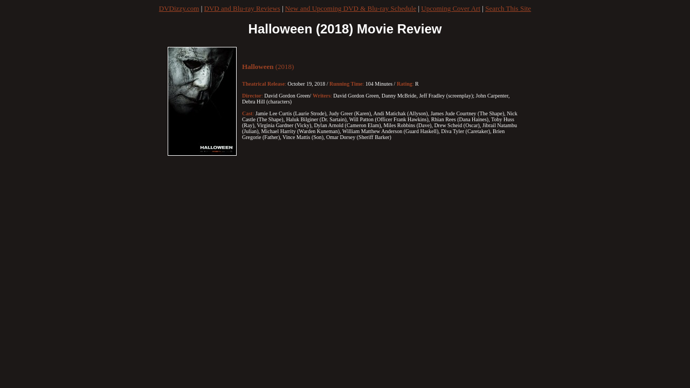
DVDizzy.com (179, 8)
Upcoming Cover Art (450, 8)
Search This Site (508, 8)
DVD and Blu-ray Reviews (242, 8)
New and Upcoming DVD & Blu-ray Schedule (350, 8)
